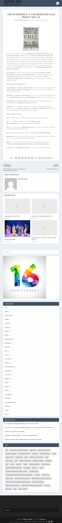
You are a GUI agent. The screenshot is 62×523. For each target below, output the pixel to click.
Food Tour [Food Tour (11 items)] (9, 460)
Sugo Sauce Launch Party (12, 216)
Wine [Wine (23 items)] (15, 489)
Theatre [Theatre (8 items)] (37, 474)
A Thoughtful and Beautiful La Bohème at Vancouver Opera (22, 423)
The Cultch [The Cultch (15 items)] (45, 474)
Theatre (7, 406)
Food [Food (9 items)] (46, 457)
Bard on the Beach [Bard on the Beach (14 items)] (44, 450)
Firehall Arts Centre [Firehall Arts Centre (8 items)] (36, 457)
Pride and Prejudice (10, 239)
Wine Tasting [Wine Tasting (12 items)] (23, 489)
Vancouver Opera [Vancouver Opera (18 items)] (38, 481)
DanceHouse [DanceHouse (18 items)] (9, 457)
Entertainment (9, 339)
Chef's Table (8, 315)
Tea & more (8, 394)
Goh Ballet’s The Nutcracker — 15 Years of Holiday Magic (21, 435)
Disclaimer (35, 521)
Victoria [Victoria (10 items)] (47, 485)
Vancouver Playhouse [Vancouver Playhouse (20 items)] (12, 485)
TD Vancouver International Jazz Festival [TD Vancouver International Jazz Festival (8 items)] (19, 474)
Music (6, 382)
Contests (7, 323)
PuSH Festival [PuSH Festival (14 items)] (45, 464)
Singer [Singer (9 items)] (41, 467)
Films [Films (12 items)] (26, 457)
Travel (6, 410)
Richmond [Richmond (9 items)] (27, 467)
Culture (7, 327)
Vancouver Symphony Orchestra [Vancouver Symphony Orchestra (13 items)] (32, 485)
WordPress (43, 519)
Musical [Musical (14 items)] (18, 464)
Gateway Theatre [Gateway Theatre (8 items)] (25, 460)
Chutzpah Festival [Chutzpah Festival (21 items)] (24, 453)
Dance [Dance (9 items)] (54, 453)
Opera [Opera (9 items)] (25, 464)
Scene (6, 390)
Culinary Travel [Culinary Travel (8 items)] (45, 453)
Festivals (7, 347)
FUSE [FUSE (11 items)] (16, 460)
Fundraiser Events (10, 366)
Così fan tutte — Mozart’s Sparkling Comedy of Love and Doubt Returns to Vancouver (29, 427)
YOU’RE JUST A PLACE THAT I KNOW (14, 431)
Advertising (41, 521)
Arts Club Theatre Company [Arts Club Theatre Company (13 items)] (19, 450)
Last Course (8, 374)
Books (6, 311)
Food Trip (7, 362)
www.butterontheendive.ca (44, 132)
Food (37, 20)
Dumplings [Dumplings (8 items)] (19, 457)
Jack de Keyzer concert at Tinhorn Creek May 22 (44, 238)
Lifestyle (7, 378)
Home (11, 521)
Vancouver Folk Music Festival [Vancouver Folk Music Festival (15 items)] (41, 478)
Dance (6, 331)
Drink (6, 335)
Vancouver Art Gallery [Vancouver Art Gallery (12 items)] (22, 478)
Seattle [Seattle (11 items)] (34, 467)
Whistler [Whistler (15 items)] (8, 489)
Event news (8, 343)
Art (5, 307)
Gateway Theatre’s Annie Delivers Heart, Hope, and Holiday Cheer (23, 439)
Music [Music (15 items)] (12, 464)
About (21, 521)
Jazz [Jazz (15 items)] (7, 464)
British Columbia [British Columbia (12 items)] (11, 453)
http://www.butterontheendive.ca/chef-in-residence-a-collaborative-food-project (28, 143)
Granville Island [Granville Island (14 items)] (38, 460)
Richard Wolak (23, 20)
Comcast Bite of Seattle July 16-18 (42, 216)
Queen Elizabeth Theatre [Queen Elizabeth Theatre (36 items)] (13, 467)
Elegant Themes (27, 519)
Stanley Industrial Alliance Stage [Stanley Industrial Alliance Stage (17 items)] (16, 471)
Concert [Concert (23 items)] (35, 453)
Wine (6, 414)
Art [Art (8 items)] (7, 450)
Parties (7, 386)
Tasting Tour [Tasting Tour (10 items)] (33, 471)
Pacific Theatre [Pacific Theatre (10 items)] (34, 464)
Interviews (7, 370)
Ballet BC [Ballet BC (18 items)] (33, 450)
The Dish (7, 398)
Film (6, 351)
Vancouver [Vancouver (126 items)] (9, 478)
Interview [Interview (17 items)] (49, 460)
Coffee (6, 319)
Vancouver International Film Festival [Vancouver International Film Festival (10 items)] (18, 481)
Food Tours (8, 358)
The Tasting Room (10, 402)
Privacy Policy (27, 521)
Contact (16, 521)
